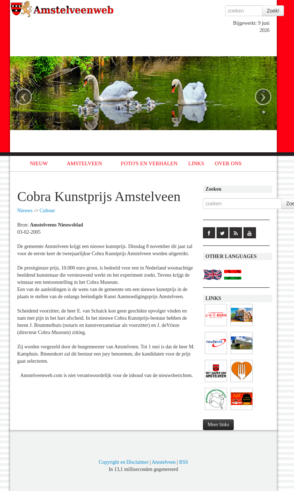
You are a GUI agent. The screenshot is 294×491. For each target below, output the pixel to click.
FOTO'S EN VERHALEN (149, 163)
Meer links (218, 424)
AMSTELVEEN (84, 163)
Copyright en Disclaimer (123, 462)
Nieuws (25, 210)
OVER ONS (228, 163)
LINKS (196, 163)
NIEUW (39, 163)
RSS (183, 462)
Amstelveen (164, 462)
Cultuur (47, 210)
